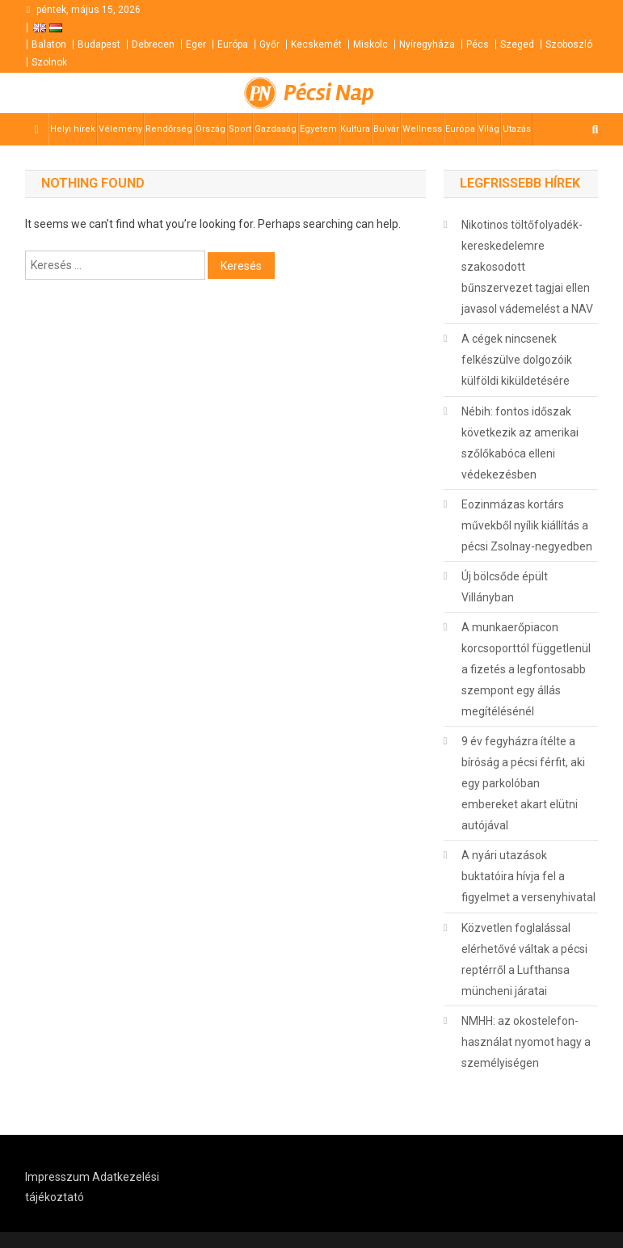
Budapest (99, 44)
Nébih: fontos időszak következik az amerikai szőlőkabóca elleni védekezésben (520, 443)
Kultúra (355, 129)
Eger (196, 44)
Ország (210, 129)
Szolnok (49, 62)
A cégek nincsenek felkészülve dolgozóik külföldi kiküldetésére (516, 359)
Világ (488, 129)
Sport (240, 129)
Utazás (517, 129)
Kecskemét (316, 44)
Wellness (422, 129)
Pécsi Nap (329, 93)
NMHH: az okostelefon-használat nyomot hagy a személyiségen (526, 1041)
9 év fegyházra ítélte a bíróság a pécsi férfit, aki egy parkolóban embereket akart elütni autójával (523, 783)
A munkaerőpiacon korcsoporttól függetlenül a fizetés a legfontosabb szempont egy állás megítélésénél (526, 669)
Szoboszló (568, 44)
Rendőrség (168, 129)
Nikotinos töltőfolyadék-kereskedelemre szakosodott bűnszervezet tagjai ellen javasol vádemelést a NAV (527, 266)
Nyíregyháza (427, 44)
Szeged (517, 44)
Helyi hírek (72, 129)
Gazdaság (276, 129)
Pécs (477, 44)
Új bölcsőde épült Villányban (504, 587)
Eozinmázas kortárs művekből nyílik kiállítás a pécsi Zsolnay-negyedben (526, 525)
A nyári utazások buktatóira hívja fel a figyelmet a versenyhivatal (528, 876)
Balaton (49, 44)
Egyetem (318, 129)
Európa (232, 44)
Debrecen (153, 44)
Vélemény (120, 129)
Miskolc (370, 44)
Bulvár (386, 129)
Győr (269, 44)
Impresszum (57, 1176)
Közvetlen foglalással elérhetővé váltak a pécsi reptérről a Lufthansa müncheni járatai (524, 959)
